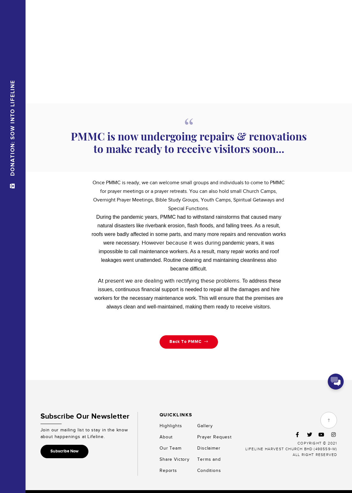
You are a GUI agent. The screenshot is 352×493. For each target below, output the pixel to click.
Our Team (171, 447)
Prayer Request (214, 436)
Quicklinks (176, 414)
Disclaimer (208, 447)
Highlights (171, 425)
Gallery (205, 425)
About (166, 436)
